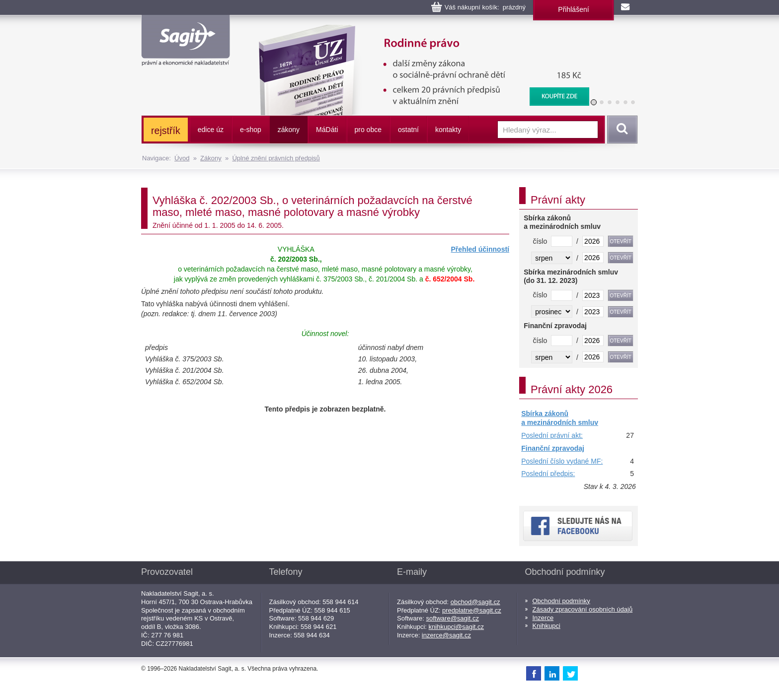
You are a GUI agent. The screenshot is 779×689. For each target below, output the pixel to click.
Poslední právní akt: (552, 435)
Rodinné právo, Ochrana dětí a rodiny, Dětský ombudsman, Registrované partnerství (417, 30)
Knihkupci (546, 625)
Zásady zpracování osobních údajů (583, 609)
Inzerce (543, 617)
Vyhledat (620, 130)
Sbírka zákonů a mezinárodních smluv (559, 418)
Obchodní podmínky (561, 601)
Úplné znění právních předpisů (275, 158)
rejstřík (165, 130)
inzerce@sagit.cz (446, 635)
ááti (327, 130)
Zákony (211, 158)
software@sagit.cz (452, 618)
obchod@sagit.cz (475, 602)
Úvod (181, 158)
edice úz (211, 130)
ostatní (408, 130)
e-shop (250, 130)
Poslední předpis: (548, 474)
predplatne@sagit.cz (471, 610)
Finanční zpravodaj (552, 448)
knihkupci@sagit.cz (456, 626)
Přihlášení (573, 9)
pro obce (368, 130)
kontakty (448, 130)
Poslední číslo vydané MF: (562, 461)
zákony (289, 130)
